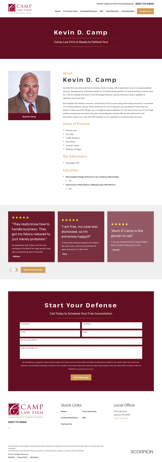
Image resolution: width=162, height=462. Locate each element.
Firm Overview (89, 411)
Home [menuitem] (58, 11)
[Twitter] (9, 428)
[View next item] (16, 270)
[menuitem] (11, 457)
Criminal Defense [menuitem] (88, 11)
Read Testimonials (33, 269)
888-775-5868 (144, 4)
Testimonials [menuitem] (127, 11)
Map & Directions (121, 418)
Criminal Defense (69, 418)
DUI (84, 418)
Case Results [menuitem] (112, 11)
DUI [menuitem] (101, 11)
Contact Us (145, 11)
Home (64, 411)
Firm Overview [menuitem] (70, 11)
